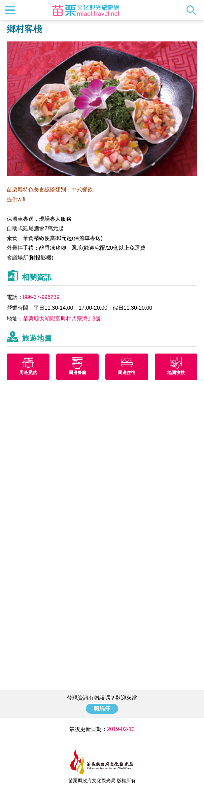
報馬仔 (102, 708)
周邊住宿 (126, 372)
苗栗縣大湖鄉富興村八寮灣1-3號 (62, 319)
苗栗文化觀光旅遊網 (86, 10)
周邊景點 (28, 372)
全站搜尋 (193, 10)
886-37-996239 (41, 297)
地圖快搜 (176, 372)
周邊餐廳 (77, 372)
